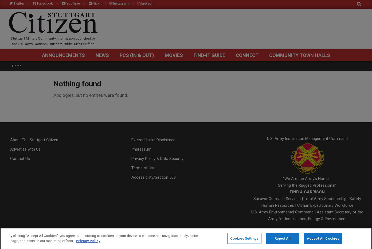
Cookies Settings (244, 239)
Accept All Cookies (323, 239)
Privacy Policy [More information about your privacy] (88, 242)
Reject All (283, 239)
